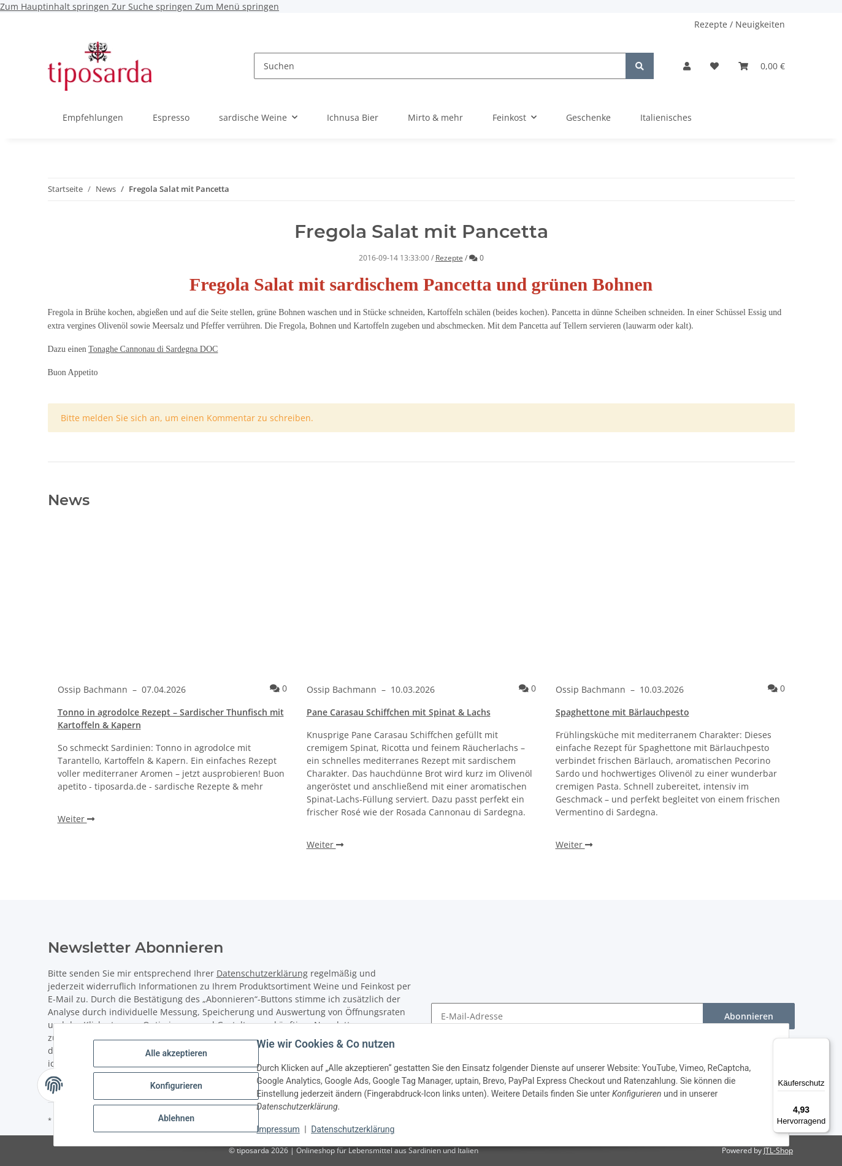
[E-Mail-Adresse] (567, 1016)
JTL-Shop (778, 1150)
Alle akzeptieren (178, 1054)
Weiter (76, 819)
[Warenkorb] (762, 66)
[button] (686, 66)
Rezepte (449, 258)
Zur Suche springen (153, 6)
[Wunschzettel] (714, 66)
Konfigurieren (178, 1086)
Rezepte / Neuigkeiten (739, 24)
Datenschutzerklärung (354, 1129)
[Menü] (822, 1045)
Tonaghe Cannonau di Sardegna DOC (153, 349)
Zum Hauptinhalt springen (56, 6)
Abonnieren (748, 1016)
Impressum (280, 1129)
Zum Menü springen (237, 6)
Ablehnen (178, 1117)
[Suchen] (440, 66)
